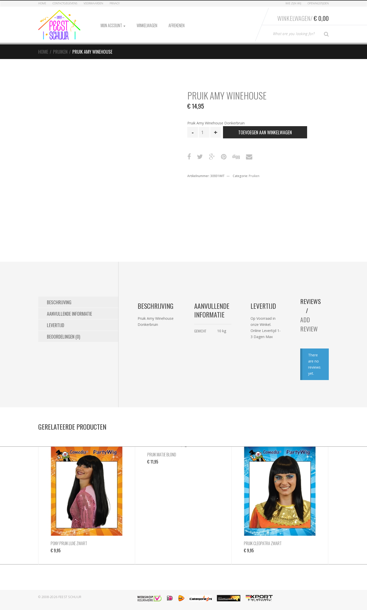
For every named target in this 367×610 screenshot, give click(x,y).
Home (42, 3)
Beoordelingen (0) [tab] (63, 336)
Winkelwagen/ (303, 18)
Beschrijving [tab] (59, 302)
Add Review (309, 324)
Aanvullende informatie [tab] (69, 313)
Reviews (310, 301)
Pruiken (60, 51)
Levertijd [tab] (55, 325)
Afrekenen (176, 25)
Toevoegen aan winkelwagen (265, 132)
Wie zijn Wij (293, 3)
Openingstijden (318, 3)
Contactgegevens (65, 3)
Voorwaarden (93, 3)
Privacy (115, 3)
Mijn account (113, 25)
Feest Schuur (70, 597)
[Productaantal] (204, 132)
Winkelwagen (147, 25)
